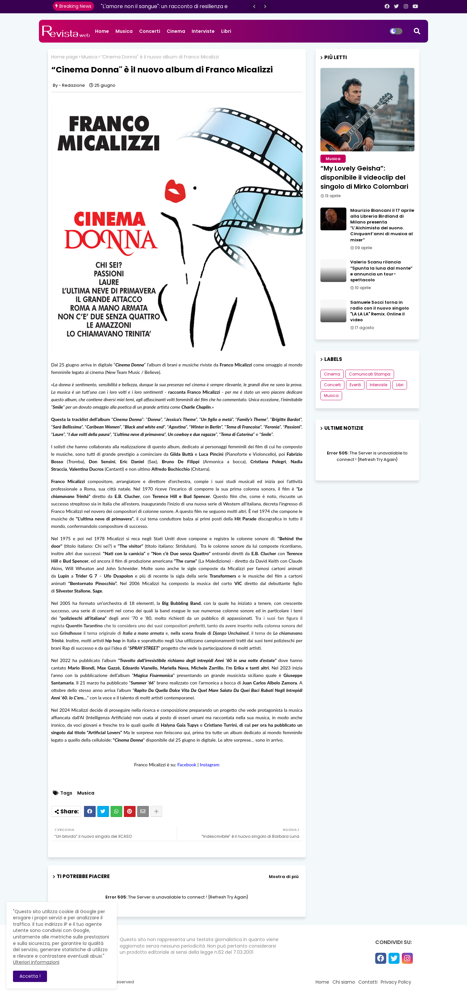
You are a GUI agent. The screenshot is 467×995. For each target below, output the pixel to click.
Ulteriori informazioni (36, 962)
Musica (124, 31)
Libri (226, 31)
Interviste (203, 31)
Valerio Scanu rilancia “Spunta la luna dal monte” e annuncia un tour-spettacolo (381, 271)
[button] (254, 6)
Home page (64, 57)
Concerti (149, 31)
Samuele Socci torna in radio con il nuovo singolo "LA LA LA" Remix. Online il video (379, 311)
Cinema (176, 31)
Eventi (355, 385)
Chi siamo (343, 982)
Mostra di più (284, 877)
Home (102, 31)
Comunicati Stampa (369, 374)
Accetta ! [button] (30, 976)
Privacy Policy (396, 982)
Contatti (367, 982)
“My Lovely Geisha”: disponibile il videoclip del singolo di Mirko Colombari (364, 177)
